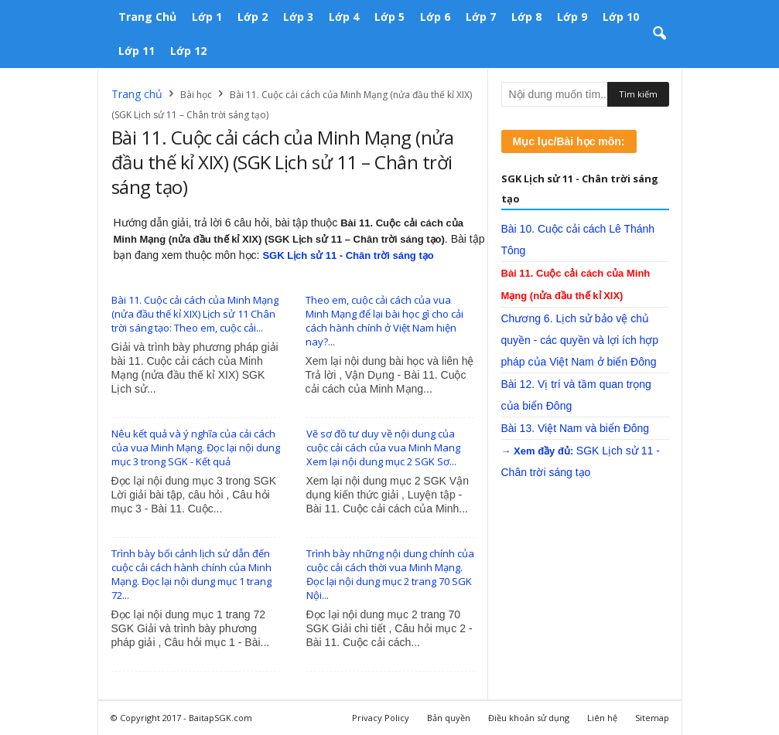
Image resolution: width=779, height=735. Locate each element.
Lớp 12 (188, 50)
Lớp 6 (435, 16)
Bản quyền (448, 717)
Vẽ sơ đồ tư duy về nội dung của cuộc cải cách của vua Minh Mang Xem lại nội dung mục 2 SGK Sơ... (383, 447)
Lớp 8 (526, 16)
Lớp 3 (298, 16)
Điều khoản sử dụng (528, 717)
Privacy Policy (380, 717)
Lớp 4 (344, 16)
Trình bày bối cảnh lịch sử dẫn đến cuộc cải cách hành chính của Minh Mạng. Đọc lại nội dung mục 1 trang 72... (191, 574)
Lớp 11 (136, 50)
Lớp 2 (252, 16)
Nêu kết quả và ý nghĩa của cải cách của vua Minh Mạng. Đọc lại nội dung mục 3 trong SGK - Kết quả (195, 447)
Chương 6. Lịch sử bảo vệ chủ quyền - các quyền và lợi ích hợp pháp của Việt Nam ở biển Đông (580, 340)
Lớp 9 (572, 16)
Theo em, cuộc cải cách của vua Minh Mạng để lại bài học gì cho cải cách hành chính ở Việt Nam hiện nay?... (384, 321)
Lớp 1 (207, 16)
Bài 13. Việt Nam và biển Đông (575, 428)
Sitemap (652, 717)
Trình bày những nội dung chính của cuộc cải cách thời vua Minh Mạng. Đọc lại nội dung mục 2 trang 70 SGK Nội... (390, 574)
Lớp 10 (621, 16)
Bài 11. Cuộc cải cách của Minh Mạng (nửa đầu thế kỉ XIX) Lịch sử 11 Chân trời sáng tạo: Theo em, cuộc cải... (194, 314)
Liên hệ (602, 717)
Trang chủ (147, 16)
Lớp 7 (481, 16)
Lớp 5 (389, 16)
